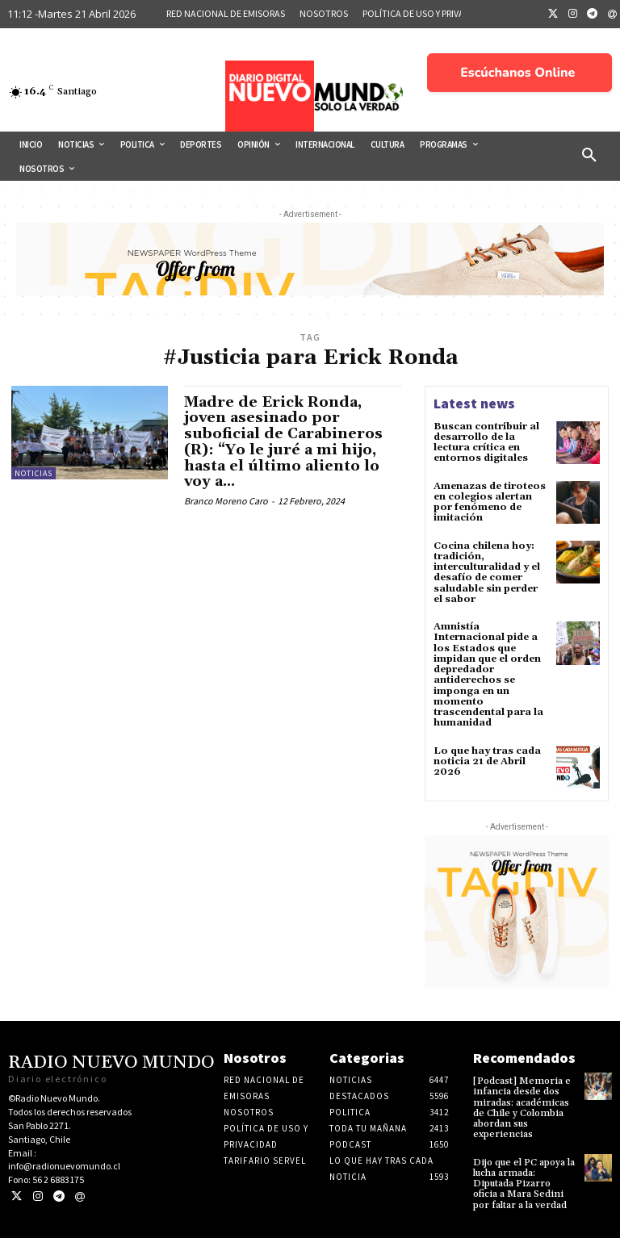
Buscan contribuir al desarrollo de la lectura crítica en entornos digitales (486, 442)
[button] (589, 155)
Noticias (33, 473)
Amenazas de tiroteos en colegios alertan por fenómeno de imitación (490, 501)
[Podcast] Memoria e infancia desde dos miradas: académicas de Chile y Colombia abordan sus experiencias (522, 1107)
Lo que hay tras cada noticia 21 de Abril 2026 (487, 759)
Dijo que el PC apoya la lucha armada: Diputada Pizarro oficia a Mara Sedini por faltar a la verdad (524, 1182)
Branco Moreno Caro (226, 501)
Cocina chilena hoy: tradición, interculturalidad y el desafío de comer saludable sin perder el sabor (487, 571)
